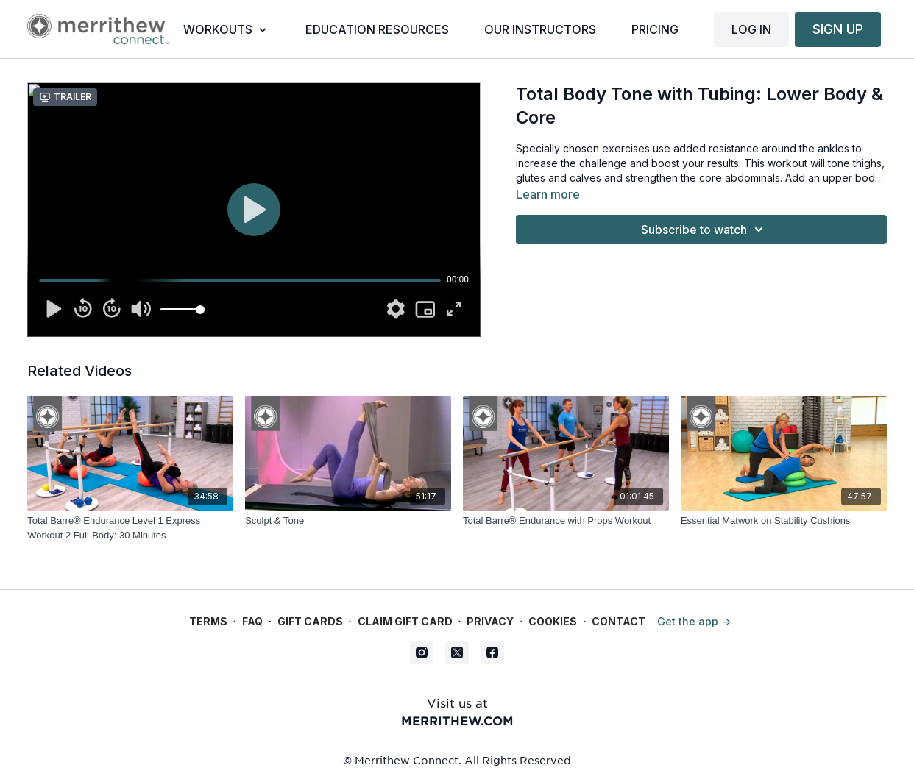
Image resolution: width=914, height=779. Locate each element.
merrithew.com (457, 720)
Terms (208, 621)
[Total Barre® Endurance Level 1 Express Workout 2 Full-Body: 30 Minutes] (130, 527)
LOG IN (751, 29)
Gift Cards (310, 621)
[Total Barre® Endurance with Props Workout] (566, 520)
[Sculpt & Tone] (348, 520)
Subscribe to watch (704, 229)
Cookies (552, 621)
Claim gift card (405, 621)
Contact (618, 621)
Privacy (490, 621)
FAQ (252, 621)
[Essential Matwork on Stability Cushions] (784, 520)
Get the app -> (694, 621)
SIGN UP (837, 29)
